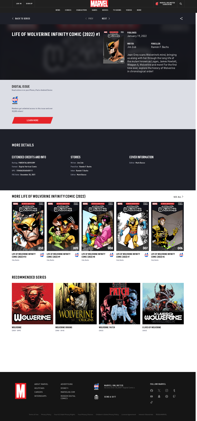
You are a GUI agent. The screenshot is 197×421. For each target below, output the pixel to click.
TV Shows (117, 10)
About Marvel (41, 384)
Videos (129, 10)
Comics (68, 10)
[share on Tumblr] (174, 391)
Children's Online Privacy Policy (107, 414)
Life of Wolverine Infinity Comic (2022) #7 (128, 287)
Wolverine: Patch (107, 358)
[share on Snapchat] (159, 397)
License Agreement (129, 414)
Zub (13, 291)
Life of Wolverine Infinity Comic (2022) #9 (58, 287)
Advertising (67, 384)
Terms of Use (33, 414)
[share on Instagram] (166, 391)
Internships (40, 396)
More (139, 10)
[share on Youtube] (151, 397)
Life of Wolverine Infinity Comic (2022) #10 (23, 287)
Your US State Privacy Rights (64, 414)
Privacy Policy (46, 414)
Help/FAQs (39, 388)
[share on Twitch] (174, 397)
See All (179, 228)
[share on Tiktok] (151, 402)
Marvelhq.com (68, 392)
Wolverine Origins (63, 358)
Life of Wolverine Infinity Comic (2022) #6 (163, 287)
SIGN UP (29, 3)
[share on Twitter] (159, 391)
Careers (38, 392)
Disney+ (65, 388)
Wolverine (16, 358)
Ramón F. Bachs (128, 59)
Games (94, 10)
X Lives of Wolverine (151, 358)
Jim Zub (67, 59)
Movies (105, 10)
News (58, 10)
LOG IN (18, 3)
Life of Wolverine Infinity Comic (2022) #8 (93, 287)
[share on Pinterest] (166, 397)
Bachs (17, 291)
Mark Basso (81, 206)
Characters (81, 10)
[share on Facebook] (151, 391)
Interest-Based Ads (146, 414)
